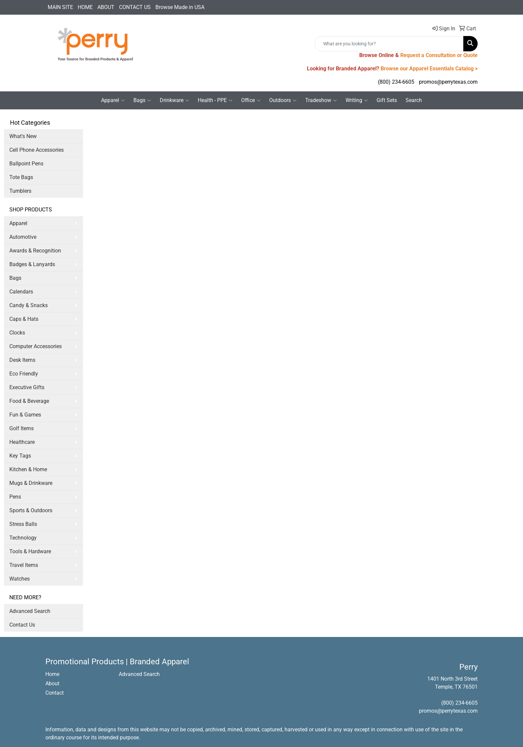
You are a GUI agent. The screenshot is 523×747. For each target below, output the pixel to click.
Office (250, 100)
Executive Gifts (26, 387)
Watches (19, 579)
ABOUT (105, 7)
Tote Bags (21, 177)
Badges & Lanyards (32, 264)
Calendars (21, 291)
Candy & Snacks (28, 305)
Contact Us (22, 625)
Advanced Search (29, 611)
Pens (15, 497)
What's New (23, 136)
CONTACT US (135, 7)
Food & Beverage (29, 401)
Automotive (22, 237)
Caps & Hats (23, 319)
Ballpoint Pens (26, 163)
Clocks (17, 332)
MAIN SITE (60, 7)
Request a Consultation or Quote (439, 55)
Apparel (113, 100)
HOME (85, 7)
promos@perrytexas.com (448, 82)
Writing (357, 100)
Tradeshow (321, 100)
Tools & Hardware (30, 551)
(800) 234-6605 (396, 82)
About (52, 683)
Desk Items (22, 360)
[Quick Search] (389, 43)
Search (414, 100)
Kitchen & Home (28, 469)
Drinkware (174, 100)
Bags (142, 100)
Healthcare (22, 442)
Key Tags (20, 456)
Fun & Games (25, 415)
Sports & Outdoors (30, 510)
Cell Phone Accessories (36, 150)
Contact (54, 693)
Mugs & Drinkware (30, 483)
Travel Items (23, 565)
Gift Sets (387, 100)
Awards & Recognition (35, 250)
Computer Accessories (35, 346)
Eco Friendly (23, 373)
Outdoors (283, 100)
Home (52, 674)
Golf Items (21, 428)
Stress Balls (23, 524)
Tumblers (20, 191)
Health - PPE (215, 100)
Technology (23, 538)
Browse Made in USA (179, 7)
